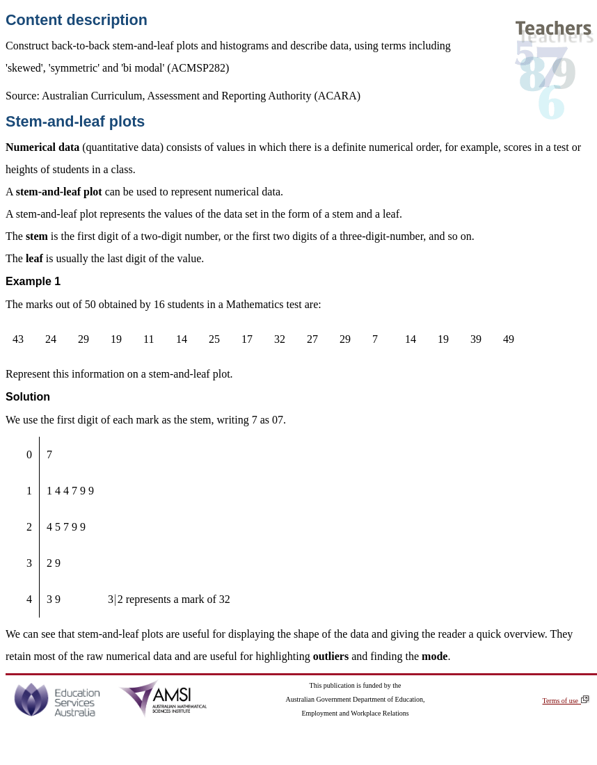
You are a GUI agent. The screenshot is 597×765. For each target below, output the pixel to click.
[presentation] (115, 599)
